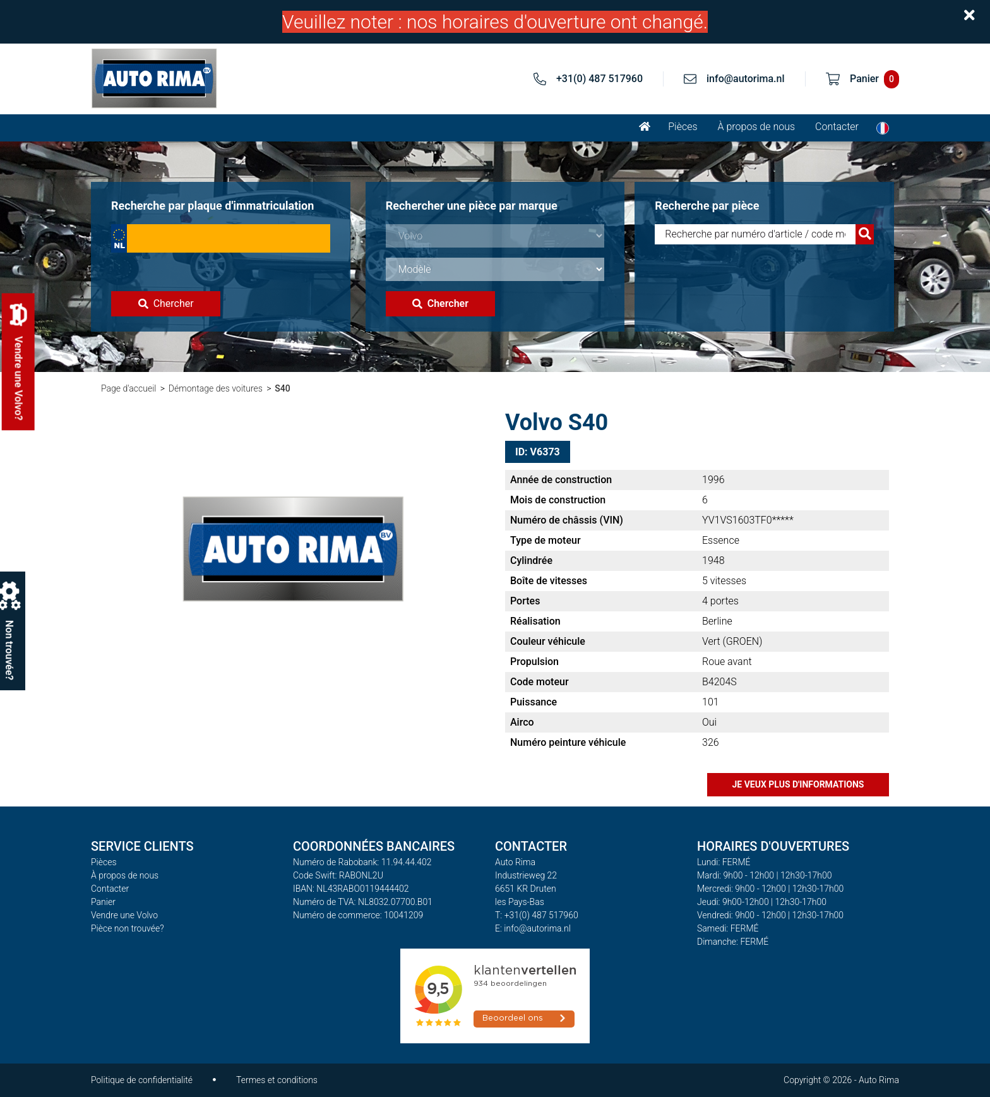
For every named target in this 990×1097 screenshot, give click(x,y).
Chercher (166, 303)
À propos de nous (757, 127)
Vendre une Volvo (124, 915)
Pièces (682, 127)
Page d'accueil (128, 388)
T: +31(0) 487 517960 (536, 915)
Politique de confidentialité (142, 1080)
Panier (103, 902)
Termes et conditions (277, 1080)
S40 (282, 388)
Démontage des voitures (216, 388)
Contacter (837, 127)
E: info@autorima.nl (533, 928)
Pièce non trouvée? (127, 928)
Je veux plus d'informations (798, 784)
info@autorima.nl (746, 79)
